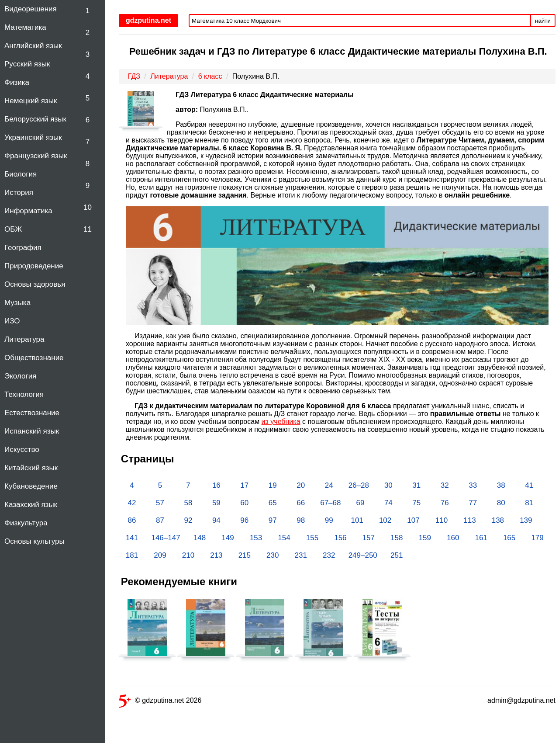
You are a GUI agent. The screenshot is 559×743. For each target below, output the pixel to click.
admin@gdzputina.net (521, 700)
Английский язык (33, 46)
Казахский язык (30, 504)
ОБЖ (13, 229)
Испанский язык (31, 431)
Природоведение (33, 266)
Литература (24, 339)
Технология (24, 394)
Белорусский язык (35, 119)
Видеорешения (30, 9)
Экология (20, 376)
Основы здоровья (34, 284)
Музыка (17, 303)
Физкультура (26, 523)
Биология (20, 174)
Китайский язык (31, 468)
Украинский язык (33, 137)
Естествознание (31, 413)
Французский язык (35, 156)
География (22, 247)
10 (87, 207)
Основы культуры (34, 541)
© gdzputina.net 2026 (160, 702)
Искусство (21, 449)
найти (543, 20)
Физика (16, 82)
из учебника (281, 421)
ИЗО (12, 321)
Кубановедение (31, 486)
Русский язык (27, 64)
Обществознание (34, 358)
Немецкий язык (30, 101)
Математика (25, 27)
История (18, 192)
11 (87, 229)
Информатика (28, 211)
